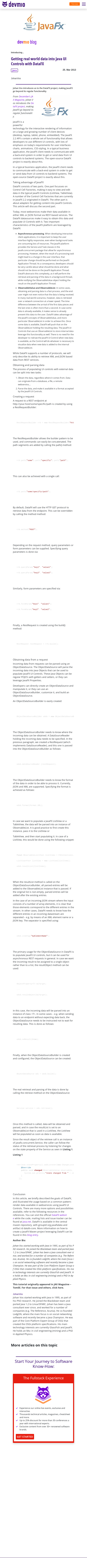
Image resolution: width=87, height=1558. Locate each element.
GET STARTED (25, 1436)
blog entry (32, 1234)
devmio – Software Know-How (13, 4)
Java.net (27, 1221)
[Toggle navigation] (14, 4)
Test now (74, 4)
